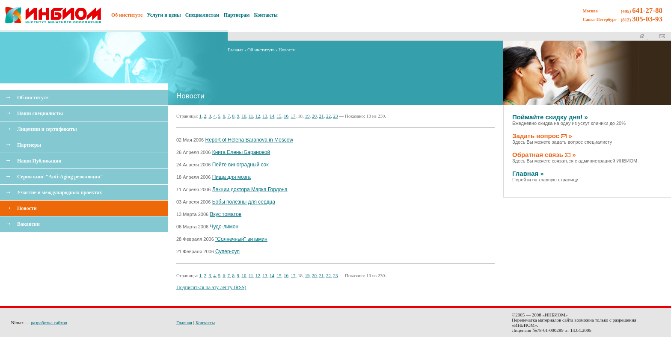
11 (251, 115)
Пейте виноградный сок (240, 165)
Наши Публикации (39, 161)
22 (328, 115)
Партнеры (29, 145)
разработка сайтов (49, 322)
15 (278, 115)
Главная (235, 49)
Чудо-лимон (224, 227)
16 (286, 115)
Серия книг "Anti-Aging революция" (60, 177)
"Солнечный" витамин (241, 239)
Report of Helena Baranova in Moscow (249, 140)
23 (335, 115)
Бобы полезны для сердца (243, 202)
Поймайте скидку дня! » (569, 119)
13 (264, 115)
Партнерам (237, 15)
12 (257, 115)
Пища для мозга (231, 177)
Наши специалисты (40, 113)
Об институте (32, 98)
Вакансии (28, 224)
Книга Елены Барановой (241, 152)
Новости (27, 208)
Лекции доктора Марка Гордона (250, 189)
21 (321, 115)
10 (243, 115)
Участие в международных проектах (59, 192)
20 (314, 115)
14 (272, 115)
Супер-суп (227, 251)
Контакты (266, 15)
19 (307, 115)
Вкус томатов (225, 214)
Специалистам (202, 15)
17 (293, 115)
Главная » (545, 176)
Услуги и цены (164, 15)
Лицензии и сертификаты (47, 129)
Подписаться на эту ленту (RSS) (211, 287)
